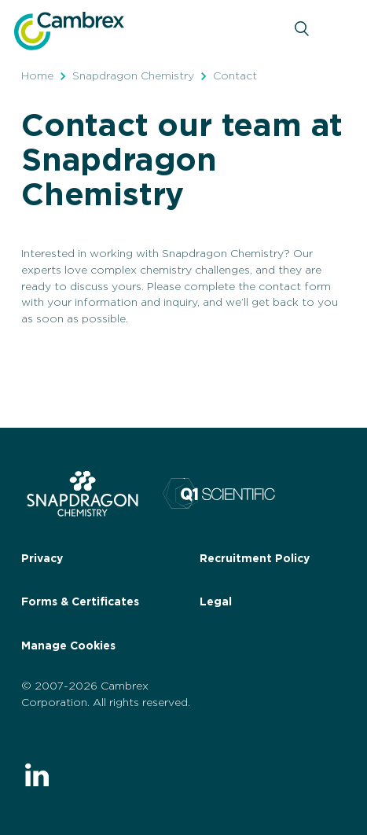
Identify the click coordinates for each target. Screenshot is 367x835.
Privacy (42, 559)
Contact (235, 76)
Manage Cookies (68, 646)
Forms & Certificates (80, 602)
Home (37, 76)
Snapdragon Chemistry (133, 76)
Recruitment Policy (255, 559)
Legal (216, 602)
